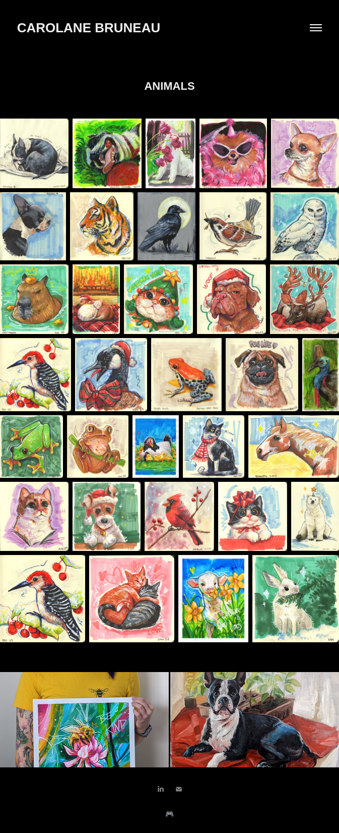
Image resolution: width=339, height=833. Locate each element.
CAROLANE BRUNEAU (90, 27)
